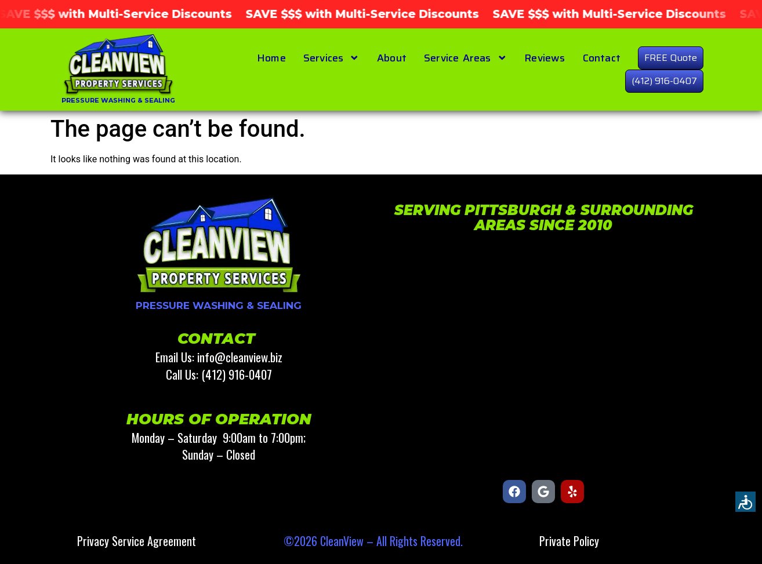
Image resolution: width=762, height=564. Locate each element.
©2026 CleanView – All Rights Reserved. (373, 541)
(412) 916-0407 (664, 81)
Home (271, 58)
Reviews (544, 58)
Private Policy (569, 541)
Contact (602, 58)
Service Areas (465, 58)
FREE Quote (670, 57)
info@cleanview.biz (239, 357)
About (392, 58)
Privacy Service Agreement (136, 541)
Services (331, 58)
